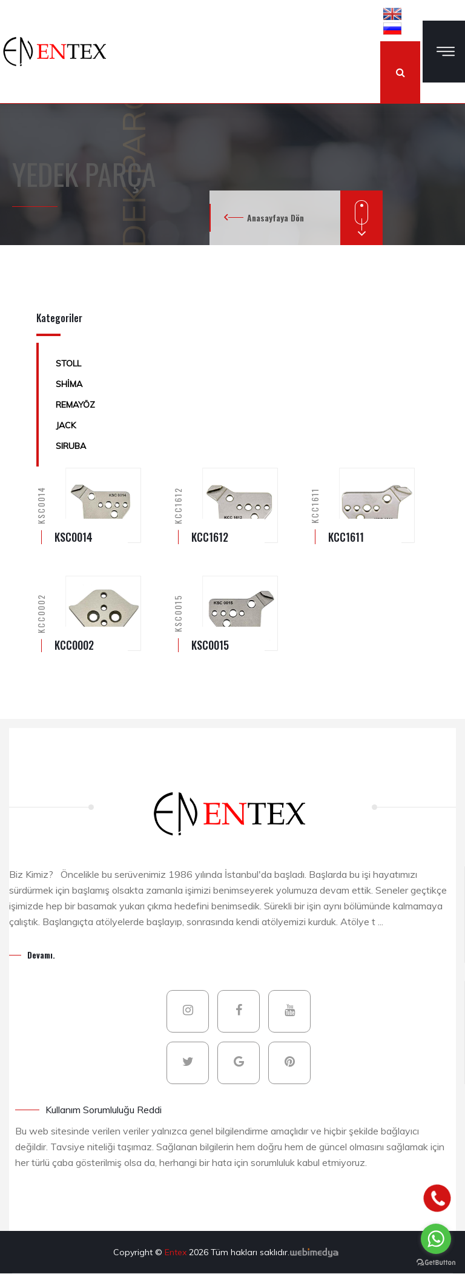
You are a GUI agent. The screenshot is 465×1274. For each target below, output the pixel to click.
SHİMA (69, 384)
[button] (392, 13)
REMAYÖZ (75, 404)
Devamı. (41, 954)
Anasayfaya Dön (275, 217)
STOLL (68, 363)
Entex (177, 1252)
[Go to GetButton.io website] (436, 1262)
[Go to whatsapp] (436, 1239)
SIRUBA (71, 445)
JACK (66, 425)
